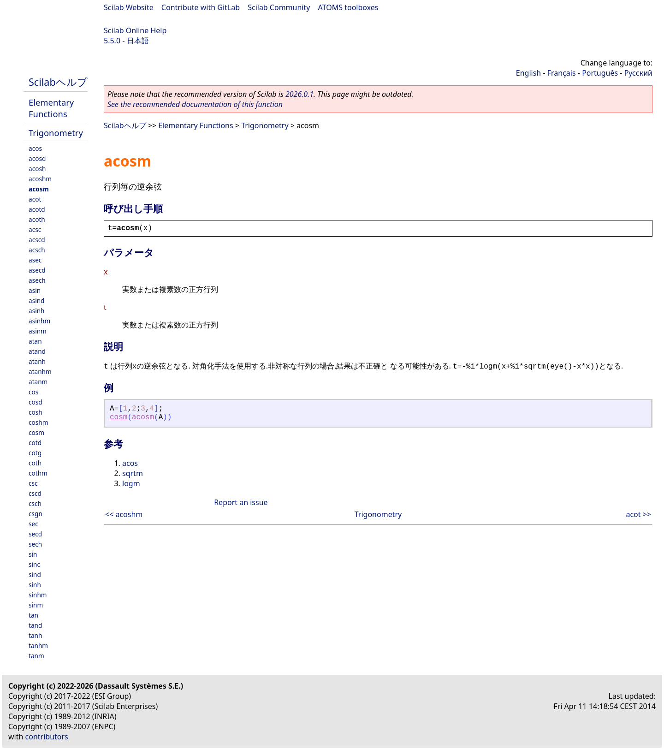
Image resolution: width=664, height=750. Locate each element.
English (528, 73)
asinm (38, 331)
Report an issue (240, 502)
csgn (35, 513)
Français (561, 73)
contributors (46, 737)
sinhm (38, 594)
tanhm (38, 645)
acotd (37, 209)
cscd (35, 493)
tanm (36, 655)
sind (35, 574)
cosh (35, 412)
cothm (38, 473)
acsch (37, 249)
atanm (38, 381)
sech (35, 544)
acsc (35, 229)
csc (33, 483)
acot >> (638, 514)
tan (33, 615)
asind (36, 300)
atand (37, 351)
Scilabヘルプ (58, 82)
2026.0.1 (299, 94)
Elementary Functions (51, 107)
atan (35, 341)
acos (35, 148)
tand (35, 625)
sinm (36, 605)
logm (131, 483)
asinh (36, 310)
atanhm (40, 371)
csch (35, 503)
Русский (638, 73)
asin (35, 290)
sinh (35, 584)
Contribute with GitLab (200, 7)
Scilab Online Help (135, 30)
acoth (37, 219)
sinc (34, 564)
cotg (35, 452)
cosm (36, 432)
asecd (37, 270)
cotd (35, 442)
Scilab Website (129, 7)
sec (33, 523)
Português (600, 73)
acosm (39, 189)
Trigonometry (56, 132)
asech (37, 280)
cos (33, 391)
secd (35, 534)
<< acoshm (123, 514)
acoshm (40, 178)
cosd (35, 402)
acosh (37, 168)
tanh (35, 635)
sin (33, 554)
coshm (38, 422)
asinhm (39, 320)
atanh (37, 361)
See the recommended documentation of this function (195, 104)
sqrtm (132, 473)
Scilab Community (279, 7)
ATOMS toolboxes (348, 7)
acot (35, 199)
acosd (37, 158)
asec (35, 260)
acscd (37, 239)
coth (35, 462)
